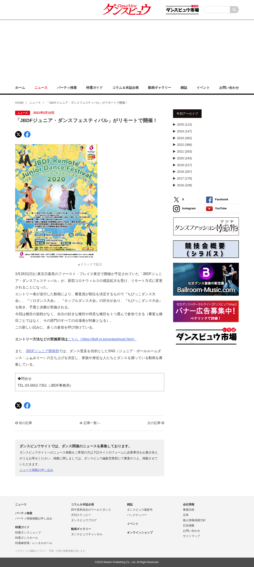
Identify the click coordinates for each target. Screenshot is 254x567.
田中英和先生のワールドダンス (91, 509)
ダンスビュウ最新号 (140, 509)
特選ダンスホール (26, 537)
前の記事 (23, 423)
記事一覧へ (89, 423)
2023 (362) (184, 138)
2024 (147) (184, 131)
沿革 (186, 515)
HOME (19, 102)
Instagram (184, 208)
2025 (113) (184, 124)
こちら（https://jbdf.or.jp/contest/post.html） (102, 339)
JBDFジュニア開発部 (42, 351)
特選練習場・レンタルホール (33, 543)
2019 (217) (184, 165)
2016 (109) (184, 185)
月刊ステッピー (81, 515)
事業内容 (188, 509)
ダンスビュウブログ (84, 520)
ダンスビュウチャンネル (86, 534)
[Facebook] (27, 134)
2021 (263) (184, 151)
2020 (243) (184, 158)
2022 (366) (184, 144)
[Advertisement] (127, 51)
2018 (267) (184, 171)
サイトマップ (191, 536)
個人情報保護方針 (194, 520)
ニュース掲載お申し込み (36, 470)
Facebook (217, 199)
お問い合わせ (191, 530)
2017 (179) (184, 178)
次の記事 (155, 423)
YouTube (216, 208)
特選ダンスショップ (28, 532)
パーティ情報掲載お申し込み (33, 518)
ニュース (35, 102)
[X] (18, 134)
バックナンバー (137, 515)
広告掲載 (188, 525)
